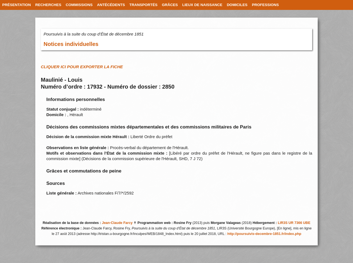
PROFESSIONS (265, 5)
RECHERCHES (48, 5)
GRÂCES (170, 5)
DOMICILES (237, 5)
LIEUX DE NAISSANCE (202, 5)
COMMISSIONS (79, 5)
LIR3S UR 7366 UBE (294, 223)
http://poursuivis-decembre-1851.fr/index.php (264, 234)
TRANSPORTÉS (143, 5)
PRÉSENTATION (16, 5)
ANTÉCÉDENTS (111, 5)
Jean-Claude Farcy (117, 223)
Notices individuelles (71, 44)
